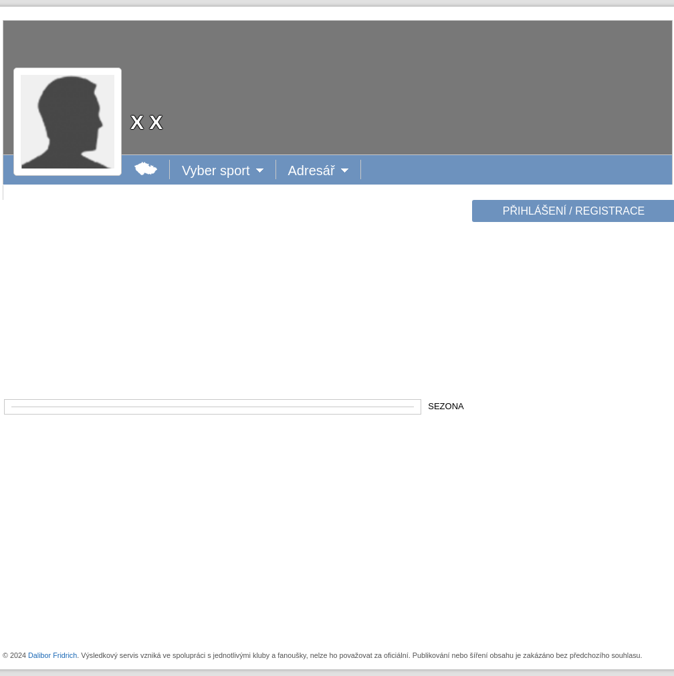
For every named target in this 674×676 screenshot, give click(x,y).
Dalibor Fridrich (52, 655)
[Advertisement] (572, 436)
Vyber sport (216, 170)
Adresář (317, 170)
